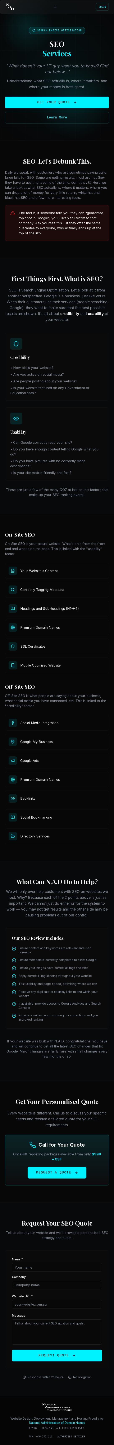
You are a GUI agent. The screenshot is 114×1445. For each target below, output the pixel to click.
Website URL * (22, 1296)
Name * (17, 1259)
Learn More (57, 117)
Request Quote (57, 1355)
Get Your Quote (57, 102)
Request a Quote (57, 1173)
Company (19, 1277)
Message (19, 1315)
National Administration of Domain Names (57, 1422)
